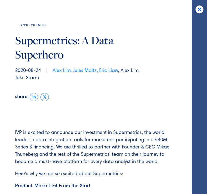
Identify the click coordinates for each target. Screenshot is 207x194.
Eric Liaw (108, 70)
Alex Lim (62, 70)
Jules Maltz (85, 70)
